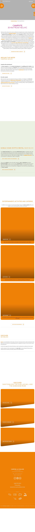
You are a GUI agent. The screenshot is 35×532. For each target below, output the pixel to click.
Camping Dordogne (14, 21)
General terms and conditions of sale (17, 487)
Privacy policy (17, 485)
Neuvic (2, 342)
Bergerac (30, 38)
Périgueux (3, 39)
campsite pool (21, 69)
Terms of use (27, 505)
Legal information (17, 483)
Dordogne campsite (12, 33)
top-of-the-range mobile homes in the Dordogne (19, 42)
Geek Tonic (23, 505)
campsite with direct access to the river (7, 82)
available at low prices (28, 155)
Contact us (19, 475)
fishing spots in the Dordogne (16, 80)
